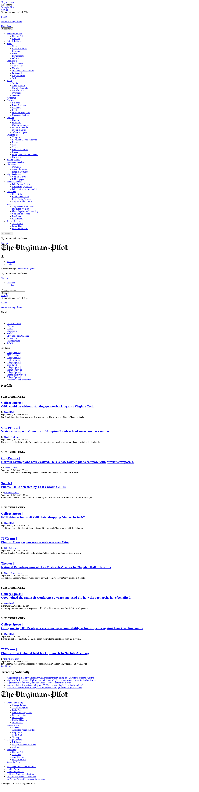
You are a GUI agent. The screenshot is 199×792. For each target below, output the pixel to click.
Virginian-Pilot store (21, 214)
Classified (16, 754)
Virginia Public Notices (22, 201)
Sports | (6, 483)
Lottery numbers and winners (25, 154)
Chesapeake (17, 66)
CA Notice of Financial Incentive (21, 776)
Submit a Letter (19, 130)
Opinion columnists (20, 125)
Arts (14, 144)
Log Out (30, 269)
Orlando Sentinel (19, 715)
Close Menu (7, 29)
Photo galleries (13, 159)
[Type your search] (13, 290)
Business (10, 100)
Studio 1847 (17, 722)
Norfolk (15, 68)
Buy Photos (17, 216)
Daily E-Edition (14, 41)
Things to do (12, 135)
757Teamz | (9, 538)
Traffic (10, 328)
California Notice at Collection (20, 774)
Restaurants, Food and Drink (24, 140)
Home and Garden (20, 149)
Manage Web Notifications (24, 744)
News (9, 43)
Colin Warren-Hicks (13, 573)
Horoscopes (17, 157)
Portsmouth (17, 73)
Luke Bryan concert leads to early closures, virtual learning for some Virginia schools (44, 687)
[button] (99, 5)
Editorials (16, 122)
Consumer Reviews (20, 115)
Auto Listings (18, 757)
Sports (9, 80)
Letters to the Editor (21, 127)
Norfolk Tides (18, 90)
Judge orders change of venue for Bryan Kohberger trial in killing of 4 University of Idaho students (50, 678)
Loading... (11, 285)
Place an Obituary (20, 172)
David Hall (9, 412)
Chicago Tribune (19, 705)
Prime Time (17, 226)
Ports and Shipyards (21, 112)
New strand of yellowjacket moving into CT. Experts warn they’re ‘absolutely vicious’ (45, 685)
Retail (14, 110)
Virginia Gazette (14, 174)
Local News (12, 61)
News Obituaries (19, 169)
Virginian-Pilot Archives (23, 206)
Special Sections (14, 221)
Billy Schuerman (11, 492)
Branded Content (14, 181)
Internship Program (20, 209)
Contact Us (22, 269)
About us (16, 38)
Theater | (7, 563)
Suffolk (15, 78)
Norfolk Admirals (20, 88)
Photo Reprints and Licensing (25, 211)
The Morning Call (20, 707)
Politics (15, 58)
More (9, 204)
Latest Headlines (19, 48)
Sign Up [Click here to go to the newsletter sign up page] (4, 243)
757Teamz (11, 98)
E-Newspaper (18, 179)
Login (9, 264)
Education (16, 51)
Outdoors (16, 95)
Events (15, 142)
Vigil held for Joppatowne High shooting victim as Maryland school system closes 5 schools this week (52, 680)
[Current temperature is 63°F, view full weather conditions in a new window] (4, 9)
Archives (16, 747)
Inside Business (19, 105)
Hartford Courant (19, 720)
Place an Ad (17, 36)
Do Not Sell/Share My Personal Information (26, 779)
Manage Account (14, 740)
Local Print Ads (19, 759)
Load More (6, 666)
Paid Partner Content (21, 184)
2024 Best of (17, 223)
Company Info (13, 725)
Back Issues (17, 218)
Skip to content (7, 2)
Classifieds (11, 191)
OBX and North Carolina (23, 70)
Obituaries (11, 164)
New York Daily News (22, 712)
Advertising (12, 749)
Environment (18, 56)
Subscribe (11, 261)
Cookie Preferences (15, 771)
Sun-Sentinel (17, 717)
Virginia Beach (18, 75)
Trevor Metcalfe (11, 468)
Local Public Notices (21, 199)
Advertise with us (14, 33)
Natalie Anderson (12, 437)
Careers (15, 727)
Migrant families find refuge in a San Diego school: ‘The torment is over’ (39, 683)
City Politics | (10, 427)
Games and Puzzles (15, 162)
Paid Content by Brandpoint (24, 189)
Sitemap (15, 737)
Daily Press (17, 710)
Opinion (10, 117)
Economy (16, 107)
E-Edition (16, 742)
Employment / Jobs (20, 196)
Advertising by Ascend (22, 186)
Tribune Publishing (15, 703)
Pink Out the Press (20, 228)
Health (15, 53)
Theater (15, 147)
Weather (10, 326)
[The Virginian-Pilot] (34, 251)
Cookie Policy (13, 769)
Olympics (16, 93)
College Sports (18, 85)
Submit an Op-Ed (19, 132)
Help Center (17, 732)
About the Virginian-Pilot (23, 730)
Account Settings (8, 269)
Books (15, 152)
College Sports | (14, 352)
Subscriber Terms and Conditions (21, 766)
